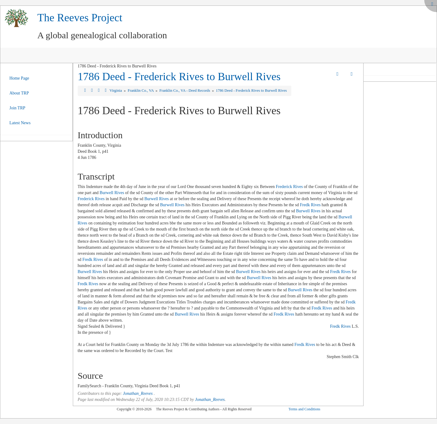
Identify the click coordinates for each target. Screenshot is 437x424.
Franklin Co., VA (141, 90)
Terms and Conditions (304, 409)
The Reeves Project (79, 18)
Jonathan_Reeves (138, 393)
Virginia (116, 90)
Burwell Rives (112, 192)
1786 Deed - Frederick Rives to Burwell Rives (179, 76)
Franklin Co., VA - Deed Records (185, 90)
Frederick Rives (289, 186)
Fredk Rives (310, 205)
